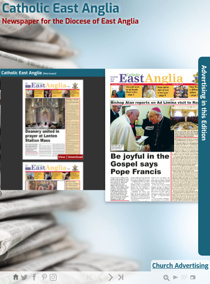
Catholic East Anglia (60, 8)
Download (75, 157)
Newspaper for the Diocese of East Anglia (70, 21)
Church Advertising (180, 266)
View (61, 157)
